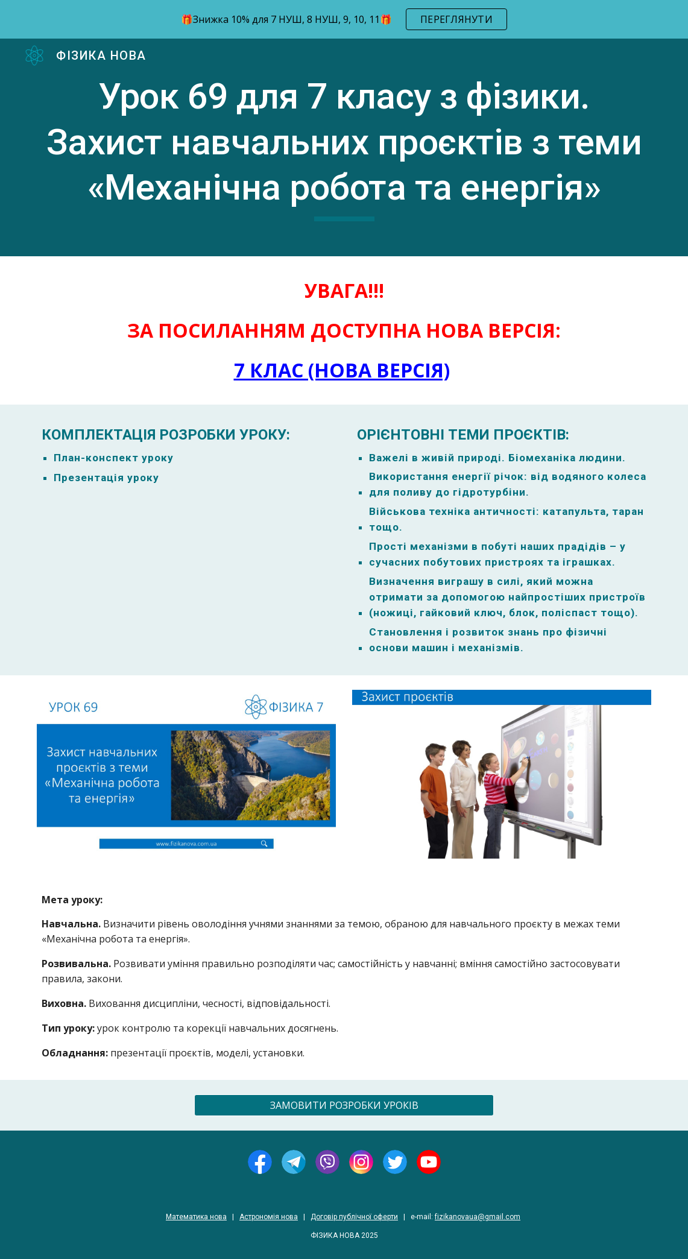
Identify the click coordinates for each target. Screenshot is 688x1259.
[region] (344, 19)
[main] (344, 147)
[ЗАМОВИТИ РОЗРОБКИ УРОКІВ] (344, 1105)
